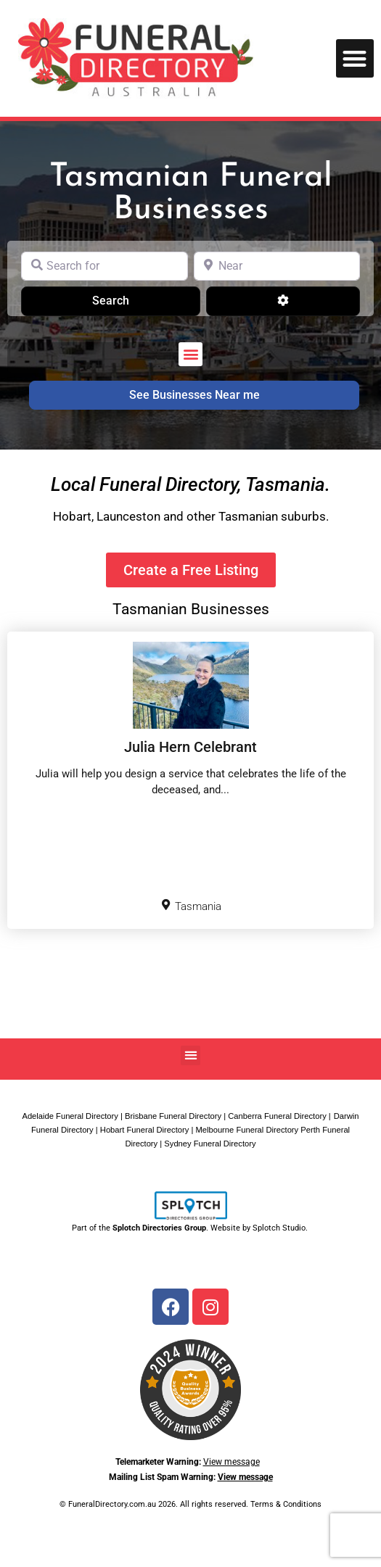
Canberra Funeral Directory (277, 1116)
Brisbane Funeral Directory (173, 1116)
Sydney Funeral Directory (209, 1143)
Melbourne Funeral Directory (246, 1129)
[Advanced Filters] (283, 300)
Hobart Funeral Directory (144, 1129)
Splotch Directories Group (159, 1228)
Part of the (92, 1228)
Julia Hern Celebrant (190, 747)
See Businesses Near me (194, 395)
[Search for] (104, 266)
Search (128, 299)
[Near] (277, 266)
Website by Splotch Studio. (260, 1228)
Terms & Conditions (285, 1504)
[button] (355, 58)
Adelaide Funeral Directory (70, 1116)
